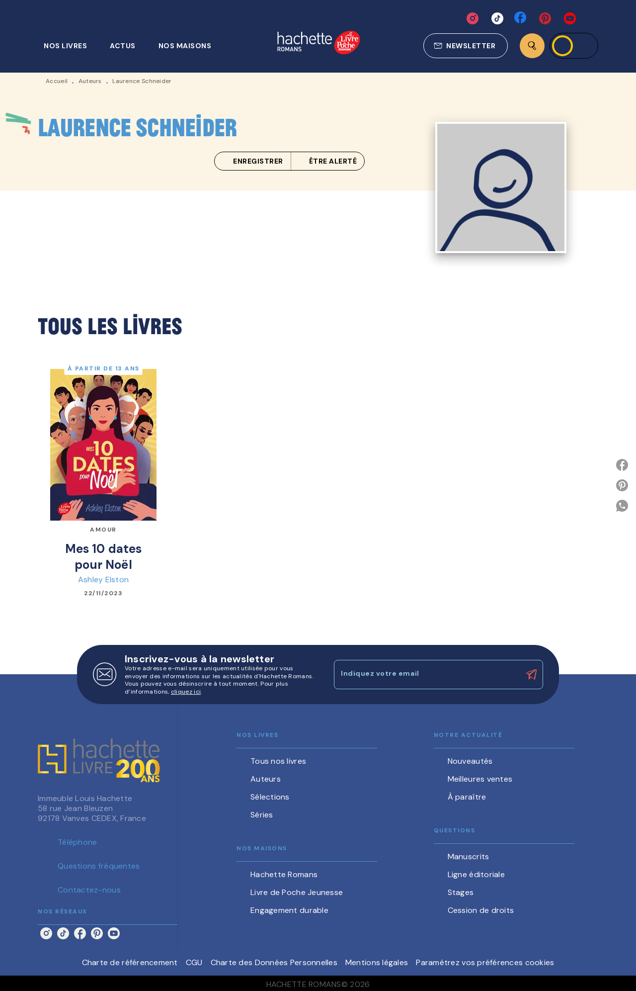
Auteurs (90, 81)
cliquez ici (186, 692)
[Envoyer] (531, 674)
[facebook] (521, 18)
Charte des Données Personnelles (274, 962)
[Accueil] (318, 43)
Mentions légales (376, 962)
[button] (465, 45)
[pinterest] (545, 18)
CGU (194, 962)
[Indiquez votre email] (426, 674)
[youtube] (569, 18)
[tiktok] (497, 18)
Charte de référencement (130, 962)
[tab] (71, 46)
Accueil (57, 81)
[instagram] (472, 18)
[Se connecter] (574, 46)
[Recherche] (532, 45)
